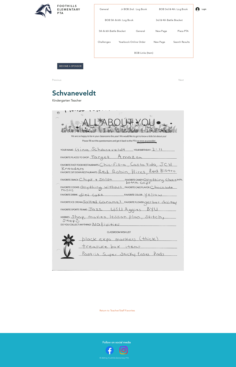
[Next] (176, 80)
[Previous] (62, 80)
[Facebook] (109, 350)
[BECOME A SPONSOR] (70, 66)
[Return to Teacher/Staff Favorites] (119, 310)
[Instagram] (123, 350)
